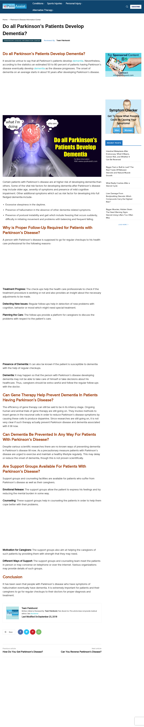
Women (128, 130)
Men (117, 130)
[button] (127, 6)
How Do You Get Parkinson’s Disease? (23, 652)
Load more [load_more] (123, 224)
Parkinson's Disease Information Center (25, 20)
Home (5, 20)
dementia (78, 61)
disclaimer (34, 614)
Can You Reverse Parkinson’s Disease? (81, 652)
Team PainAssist (63, 40)
